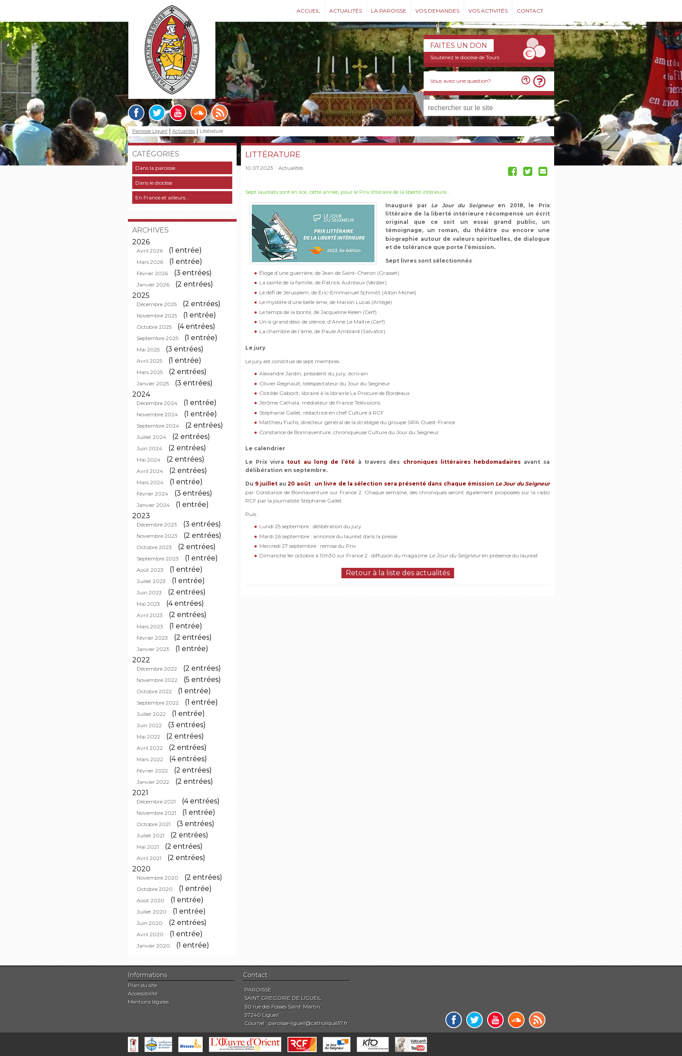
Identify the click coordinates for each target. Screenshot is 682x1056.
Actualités (345, 10)
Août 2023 (150, 570)
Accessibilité (142, 993)
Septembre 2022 (158, 702)
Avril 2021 (149, 858)
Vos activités (488, 10)
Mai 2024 (148, 459)
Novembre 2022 (157, 680)
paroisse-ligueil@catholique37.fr (308, 1023)
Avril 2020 (150, 934)
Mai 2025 (148, 349)
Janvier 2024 (153, 505)
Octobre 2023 (154, 547)
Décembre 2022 (157, 668)
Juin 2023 (149, 592)
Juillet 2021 (150, 835)
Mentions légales (148, 1002)
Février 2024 (152, 493)
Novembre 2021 (156, 813)
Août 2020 (150, 900)
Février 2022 (152, 770)
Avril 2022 (150, 748)
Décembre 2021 (156, 801)
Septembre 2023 (158, 558)
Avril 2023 (150, 615)
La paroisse (388, 10)
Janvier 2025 (153, 383)
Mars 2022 (150, 759)
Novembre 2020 (157, 877)
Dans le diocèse (153, 182)
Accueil (308, 10)
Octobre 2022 (154, 691)
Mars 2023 (150, 626)
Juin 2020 (150, 923)
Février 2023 (152, 637)
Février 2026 (152, 273)
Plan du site (142, 985)
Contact (530, 10)
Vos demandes (437, 10)
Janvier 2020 (153, 945)
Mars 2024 (150, 482)
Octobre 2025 (154, 327)
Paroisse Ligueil (149, 131)
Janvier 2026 (153, 284)
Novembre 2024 (157, 414)
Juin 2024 (149, 448)
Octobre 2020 (155, 889)
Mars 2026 (150, 262)
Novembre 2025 (157, 315)
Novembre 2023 (157, 536)
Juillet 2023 (151, 581)
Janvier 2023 (153, 649)
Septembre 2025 (157, 338)
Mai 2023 (148, 604)
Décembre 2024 (157, 403)
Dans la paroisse (155, 168)
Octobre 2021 (153, 824)
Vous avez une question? (460, 81)
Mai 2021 (148, 846)
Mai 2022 (148, 736)
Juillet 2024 (151, 437)
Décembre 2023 (157, 524)
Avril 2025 (149, 361)
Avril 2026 (150, 250)
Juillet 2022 (151, 714)
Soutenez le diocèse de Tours (464, 57)
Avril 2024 (150, 471)
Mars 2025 (150, 372)
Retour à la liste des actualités (398, 573)
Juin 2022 (149, 725)
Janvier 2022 (153, 782)
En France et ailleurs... (162, 197)
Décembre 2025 (157, 304)
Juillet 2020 (152, 911)
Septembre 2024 (158, 425)
